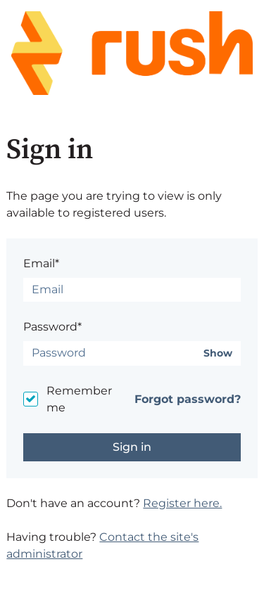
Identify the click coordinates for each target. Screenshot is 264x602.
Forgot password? (187, 399)
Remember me (79, 399)
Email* (41, 263)
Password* (52, 326)
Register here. (182, 503)
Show (217, 353)
